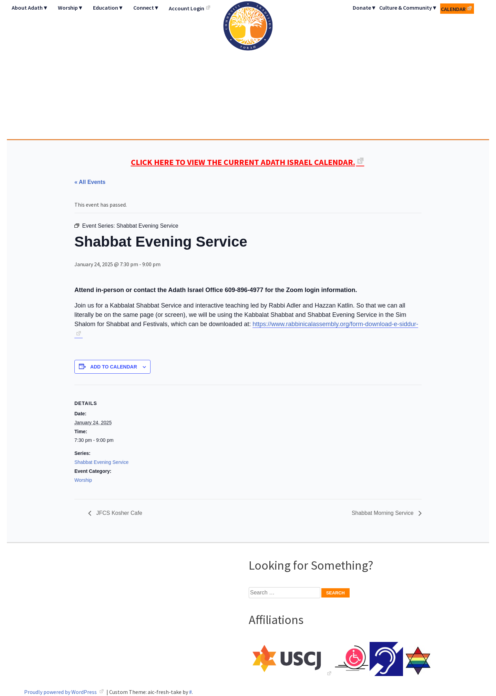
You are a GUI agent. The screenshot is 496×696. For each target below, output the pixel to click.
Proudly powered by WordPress (61, 691)
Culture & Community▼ (408, 7)
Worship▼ (70, 7)
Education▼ (108, 7)
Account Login (186, 8)
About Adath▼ (30, 7)
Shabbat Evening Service (101, 462)
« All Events (89, 182)
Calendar (453, 9)
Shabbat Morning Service (383, 513)
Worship (83, 480)
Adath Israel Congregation (248, 69)
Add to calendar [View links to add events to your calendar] (113, 367)
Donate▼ (364, 7)
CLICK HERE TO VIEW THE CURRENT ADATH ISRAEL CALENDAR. (243, 162)
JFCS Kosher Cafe (118, 513)
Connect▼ (146, 7)
